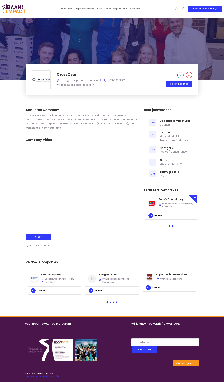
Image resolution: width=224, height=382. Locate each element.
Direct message (179, 84)
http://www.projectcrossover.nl (81, 80)
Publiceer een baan (205, 8)
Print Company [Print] (37, 245)
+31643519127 (116, 80)
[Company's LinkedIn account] (180, 75)
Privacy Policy (54, 376)
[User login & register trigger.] (183, 9)
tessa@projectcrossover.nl (78, 85)
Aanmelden (144, 349)
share (38, 237)
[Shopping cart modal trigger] (176, 9)
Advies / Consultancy (173, 152)
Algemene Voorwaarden (36, 376)
